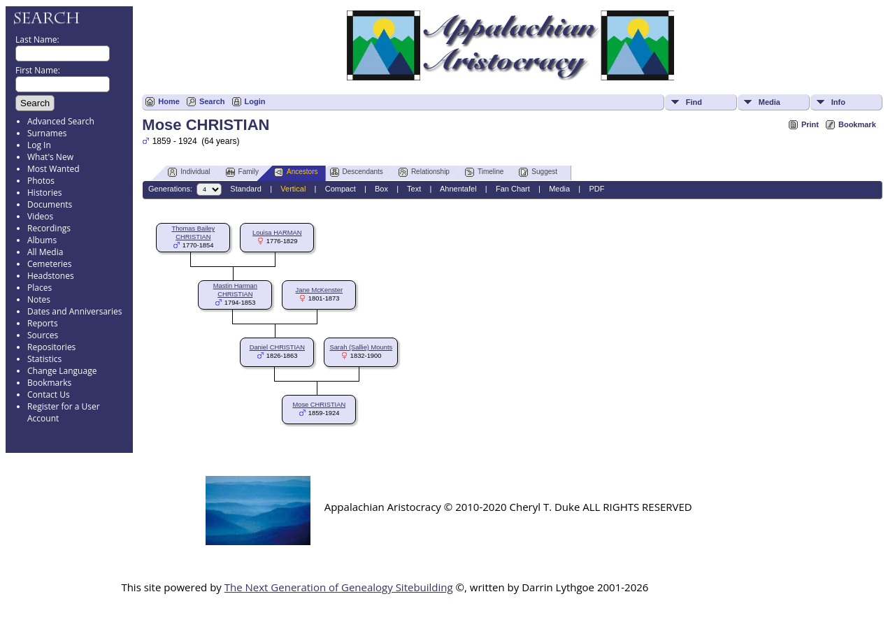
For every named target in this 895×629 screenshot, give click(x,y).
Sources (42, 335)
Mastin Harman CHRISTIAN (235, 289)
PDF (596, 189)
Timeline (484, 172)
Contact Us (48, 394)
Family (242, 172)
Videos (40, 216)
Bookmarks (49, 383)
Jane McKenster (319, 290)
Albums (42, 240)
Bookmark (857, 124)
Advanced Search (60, 121)
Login (255, 101)
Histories (44, 192)
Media (769, 102)
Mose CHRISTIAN (318, 404)
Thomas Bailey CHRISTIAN (193, 232)
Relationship (424, 172)
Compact (340, 189)
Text (414, 189)
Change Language (61, 371)
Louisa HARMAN (277, 232)
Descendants (356, 172)
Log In (39, 145)
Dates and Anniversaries (74, 311)
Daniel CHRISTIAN (277, 347)
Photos (41, 181)
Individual (189, 172)
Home (169, 101)
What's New (50, 157)
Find (694, 102)
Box (381, 189)
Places (39, 288)
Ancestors (295, 172)
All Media (45, 252)
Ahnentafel (458, 189)
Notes (38, 299)
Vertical (293, 189)
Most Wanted (53, 169)
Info (838, 102)
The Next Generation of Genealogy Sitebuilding (338, 587)
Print (810, 124)
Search (212, 101)
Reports (42, 323)
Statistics (44, 359)
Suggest (538, 172)
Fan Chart (513, 189)
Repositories (51, 347)
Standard (246, 189)
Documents (49, 204)
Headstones (50, 276)
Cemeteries (49, 264)
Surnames (46, 133)
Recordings (49, 228)
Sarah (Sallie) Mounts (360, 347)
